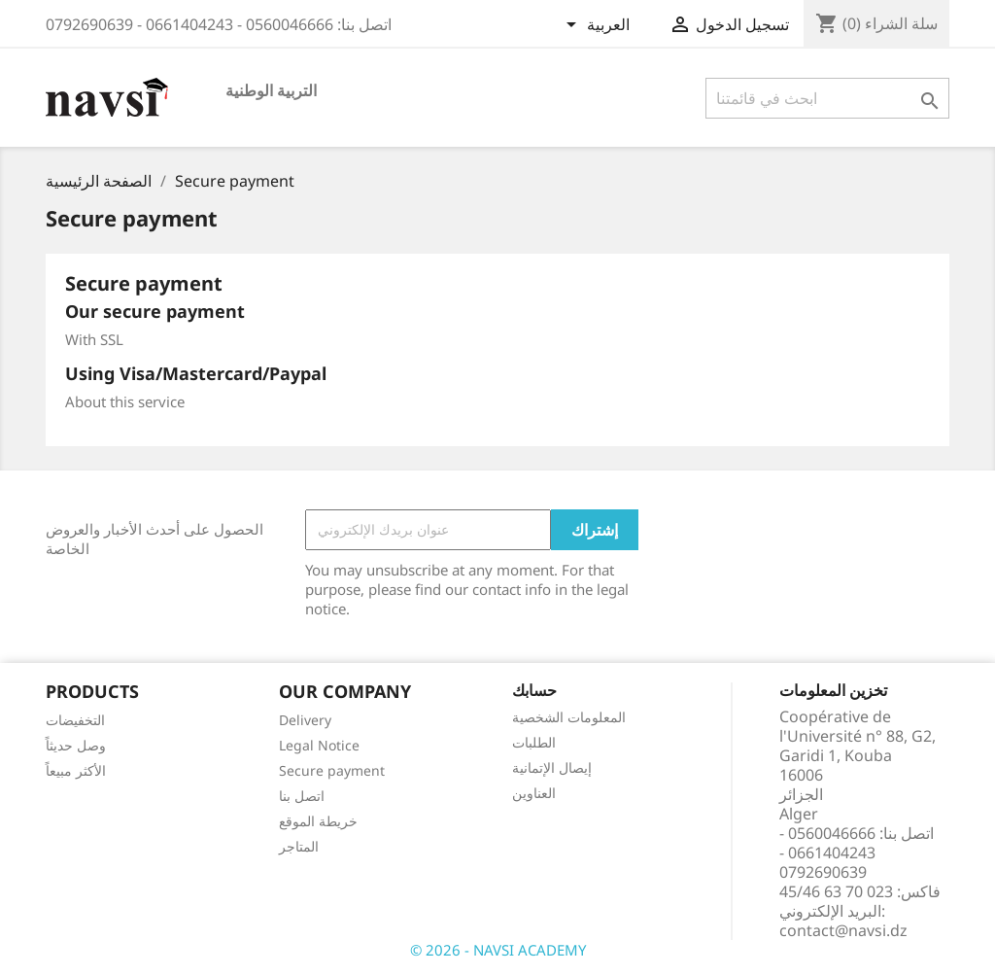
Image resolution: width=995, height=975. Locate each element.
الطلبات (534, 742)
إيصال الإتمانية (552, 767)
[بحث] (827, 98)
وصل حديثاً (76, 745)
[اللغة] (598, 26)
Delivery (305, 720)
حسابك (534, 690)
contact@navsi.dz (843, 930)
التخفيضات (75, 720)
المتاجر (299, 846)
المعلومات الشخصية (569, 717)
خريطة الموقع (318, 821)
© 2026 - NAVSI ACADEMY (498, 949)
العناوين (534, 792)
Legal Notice (319, 745)
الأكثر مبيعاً (76, 770)
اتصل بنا (302, 795)
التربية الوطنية (271, 90)
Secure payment (332, 770)
